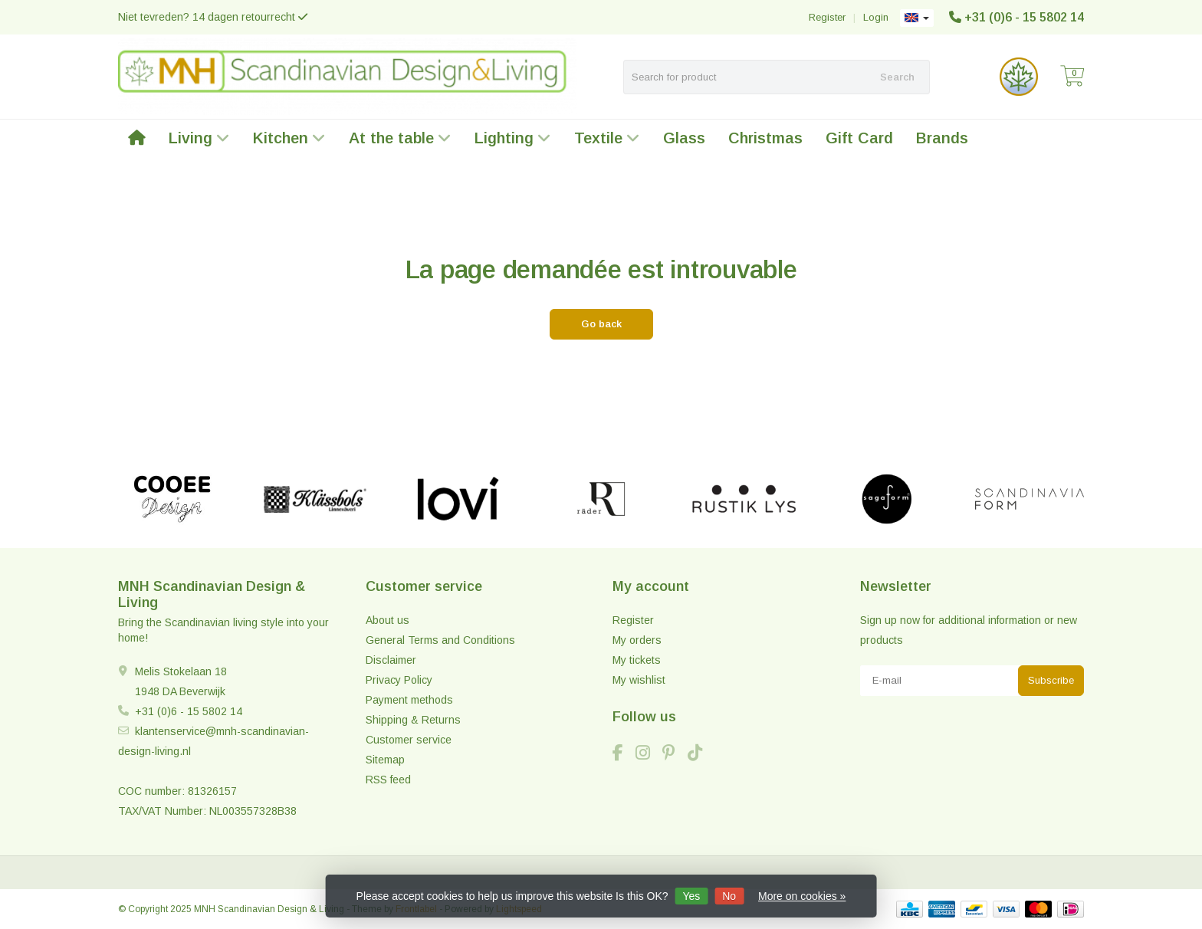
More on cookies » (802, 896)
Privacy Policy (399, 680)
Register (827, 17)
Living (199, 138)
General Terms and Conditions (440, 640)
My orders (637, 640)
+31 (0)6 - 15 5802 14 (1024, 17)
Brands (942, 138)
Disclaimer (391, 660)
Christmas (765, 138)
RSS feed (388, 779)
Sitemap (385, 759)
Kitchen (289, 138)
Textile (607, 138)
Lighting (513, 138)
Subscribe (1051, 680)
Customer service (409, 740)
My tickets (636, 660)
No (729, 896)
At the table (400, 138)
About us (387, 620)
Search (897, 77)
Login (875, 17)
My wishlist (638, 680)
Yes (691, 896)
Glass (684, 138)
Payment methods (409, 700)
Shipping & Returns (413, 720)
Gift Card (859, 138)
